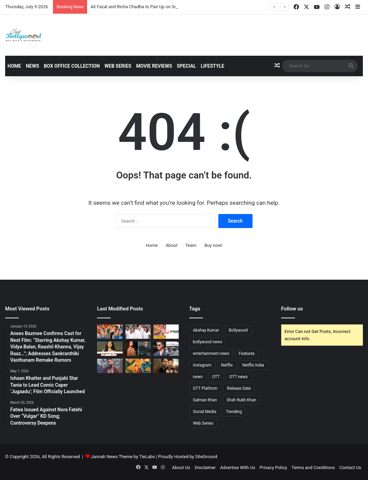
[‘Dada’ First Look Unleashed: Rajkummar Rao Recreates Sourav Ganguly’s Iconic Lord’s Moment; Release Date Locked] (109, 331)
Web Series (118, 66)
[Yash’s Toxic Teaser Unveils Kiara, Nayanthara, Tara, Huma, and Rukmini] (109, 366)
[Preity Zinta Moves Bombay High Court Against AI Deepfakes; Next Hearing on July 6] (109, 349)
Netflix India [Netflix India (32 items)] (253, 365)
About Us (181, 467)
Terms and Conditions (313, 467)
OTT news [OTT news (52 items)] (238, 376)
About (172, 245)
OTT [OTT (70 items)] (216, 376)
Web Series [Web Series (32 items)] (203, 423)
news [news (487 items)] (198, 376)
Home (14, 66)
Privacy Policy (273, 467)
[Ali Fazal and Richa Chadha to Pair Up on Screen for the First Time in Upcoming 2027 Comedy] (138, 331)
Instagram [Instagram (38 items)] (202, 365)
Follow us (292, 309)
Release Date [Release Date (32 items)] (239, 388)
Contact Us (350, 467)
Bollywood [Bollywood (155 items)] (238, 330)
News (32, 66)
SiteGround (206, 456)
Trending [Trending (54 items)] (234, 411)
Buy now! (213, 245)
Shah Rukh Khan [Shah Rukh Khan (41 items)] (241, 400)
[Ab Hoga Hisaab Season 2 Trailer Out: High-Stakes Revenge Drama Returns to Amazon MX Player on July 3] (166, 366)
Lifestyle (212, 66)
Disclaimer (205, 467)
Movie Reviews (154, 66)
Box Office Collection (72, 66)
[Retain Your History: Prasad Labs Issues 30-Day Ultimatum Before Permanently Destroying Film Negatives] (166, 331)
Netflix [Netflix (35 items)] (227, 365)
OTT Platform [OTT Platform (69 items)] (205, 388)
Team (190, 245)
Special (186, 66)
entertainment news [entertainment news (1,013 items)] (211, 353)
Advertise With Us (237, 467)
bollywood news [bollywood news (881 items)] (207, 341)
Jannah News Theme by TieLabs (123, 456)
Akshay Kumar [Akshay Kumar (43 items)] (206, 330)
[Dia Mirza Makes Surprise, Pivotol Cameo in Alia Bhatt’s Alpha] (138, 349)
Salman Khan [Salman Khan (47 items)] (205, 400)
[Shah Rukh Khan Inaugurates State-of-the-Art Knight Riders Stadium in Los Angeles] (166, 349)
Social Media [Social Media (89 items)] (205, 411)
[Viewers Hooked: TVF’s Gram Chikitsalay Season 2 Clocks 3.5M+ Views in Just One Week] (138, 366)
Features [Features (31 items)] (247, 353)
